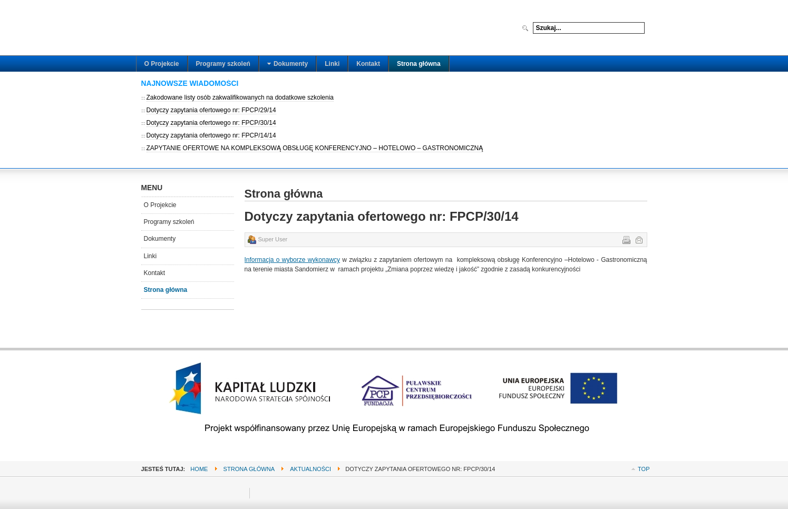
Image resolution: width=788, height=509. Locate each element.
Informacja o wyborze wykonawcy (293, 259)
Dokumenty (160, 238)
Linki (150, 256)
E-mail (638, 239)
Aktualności (310, 469)
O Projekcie (160, 205)
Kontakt (155, 273)
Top (643, 469)
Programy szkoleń (169, 222)
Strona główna (166, 289)
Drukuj (625, 239)
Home (199, 469)
